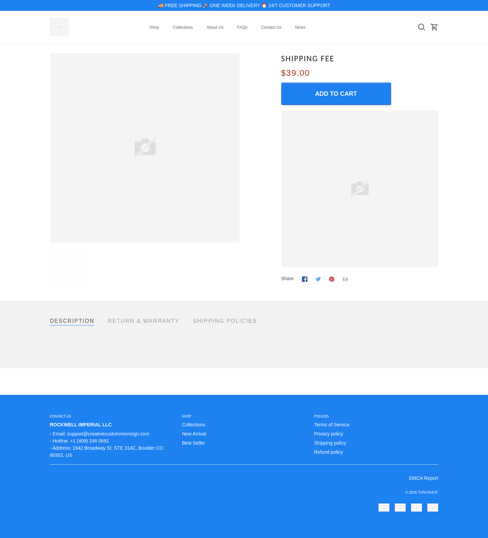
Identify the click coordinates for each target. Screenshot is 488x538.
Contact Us (271, 27)
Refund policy (328, 452)
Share (287, 278)
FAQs (242, 27)
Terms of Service (331, 424)
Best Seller (193, 443)
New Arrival (194, 433)
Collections (182, 27)
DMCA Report (423, 478)
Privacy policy (328, 433)
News (300, 27)
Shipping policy (330, 443)
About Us (214, 27)
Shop (154, 27)
